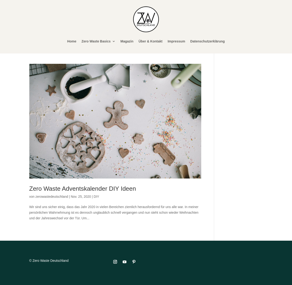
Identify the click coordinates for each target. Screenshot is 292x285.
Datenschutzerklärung (207, 41)
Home (71, 41)
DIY (96, 196)
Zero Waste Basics (96, 41)
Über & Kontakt (151, 41)
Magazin (127, 41)
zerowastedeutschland (51, 196)
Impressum (176, 41)
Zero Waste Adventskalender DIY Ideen (82, 188)
